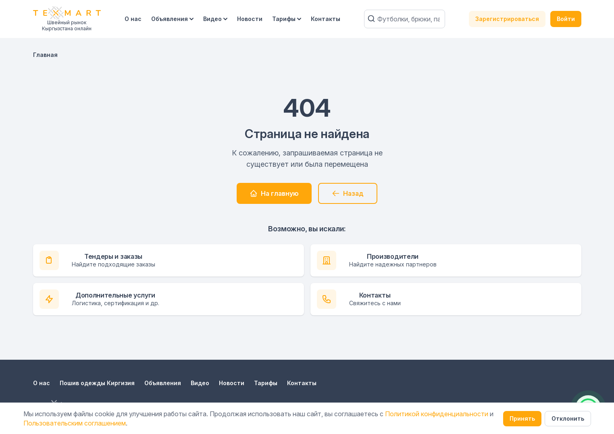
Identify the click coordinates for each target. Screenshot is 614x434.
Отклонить (568, 418)
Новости (249, 18)
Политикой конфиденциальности (436, 414)
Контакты (325, 18)
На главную (274, 193)
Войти (566, 18)
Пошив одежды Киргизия (97, 382)
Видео (215, 18)
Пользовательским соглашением (74, 423)
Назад (348, 193)
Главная (45, 54)
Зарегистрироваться (507, 18)
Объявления (172, 18)
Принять (522, 418)
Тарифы (286, 18)
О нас (133, 18)
